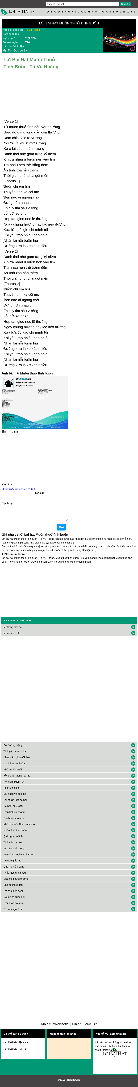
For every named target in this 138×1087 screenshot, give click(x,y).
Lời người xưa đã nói (15, 802)
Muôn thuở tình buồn (15, 833)
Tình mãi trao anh (13, 845)
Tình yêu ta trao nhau (15, 754)
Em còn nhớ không (13, 851)
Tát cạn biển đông (13, 893)
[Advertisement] (69, 591)
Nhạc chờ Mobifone (55, 1027)
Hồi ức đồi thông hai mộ (16, 778)
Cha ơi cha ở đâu (13, 887)
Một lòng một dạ (12, 629)
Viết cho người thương (15, 881)
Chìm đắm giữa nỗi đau (16, 760)
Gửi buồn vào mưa (13, 820)
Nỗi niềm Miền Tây (13, 784)
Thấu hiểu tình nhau (14, 875)
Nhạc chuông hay (84, 1027)
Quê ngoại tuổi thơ (13, 839)
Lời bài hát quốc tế (15, 1052)
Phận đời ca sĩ (11, 790)
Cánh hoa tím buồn (14, 766)
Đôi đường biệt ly (13, 748)
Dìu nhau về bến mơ (14, 796)
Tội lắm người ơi (12, 912)
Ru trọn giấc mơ (12, 863)
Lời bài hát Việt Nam (16, 1045)
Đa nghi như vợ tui (13, 808)
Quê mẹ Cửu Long (13, 869)
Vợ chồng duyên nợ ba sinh (18, 857)
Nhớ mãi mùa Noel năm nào (19, 827)
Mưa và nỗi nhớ (12, 636)
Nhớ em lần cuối (12, 772)
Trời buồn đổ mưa (13, 905)
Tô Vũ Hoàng (32, 29)
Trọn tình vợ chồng (14, 814)
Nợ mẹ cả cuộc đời (13, 899)
